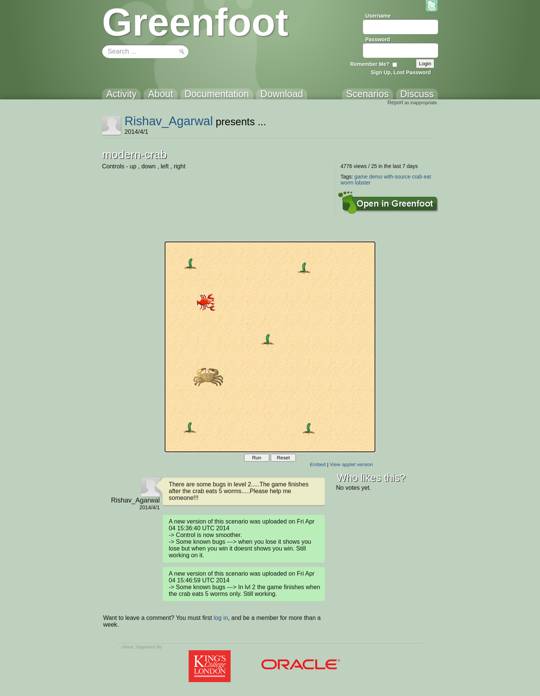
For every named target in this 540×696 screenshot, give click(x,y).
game (361, 177)
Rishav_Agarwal (168, 121)
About (127, 647)
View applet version (351, 464)
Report (395, 102)
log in (221, 618)
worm (346, 183)
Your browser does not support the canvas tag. (270, 347)
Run (256, 457)
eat (427, 177)
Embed (318, 464)
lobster (362, 183)
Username (378, 16)
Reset (283, 457)
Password (377, 39)
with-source (397, 177)
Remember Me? (369, 64)
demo (375, 177)
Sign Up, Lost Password (401, 72)
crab (417, 177)
